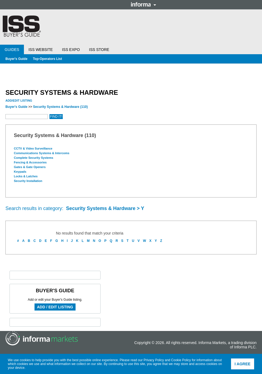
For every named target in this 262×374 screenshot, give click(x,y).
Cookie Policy (181, 360)
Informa (143, 4)
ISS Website (41, 49)
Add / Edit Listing (55, 307)
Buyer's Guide (16, 59)
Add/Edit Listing (18, 100)
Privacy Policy (154, 360)
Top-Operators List (47, 59)
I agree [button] (243, 364)
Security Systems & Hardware (60, 107)
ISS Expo (71, 49)
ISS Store (99, 49)
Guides (12, 49)
